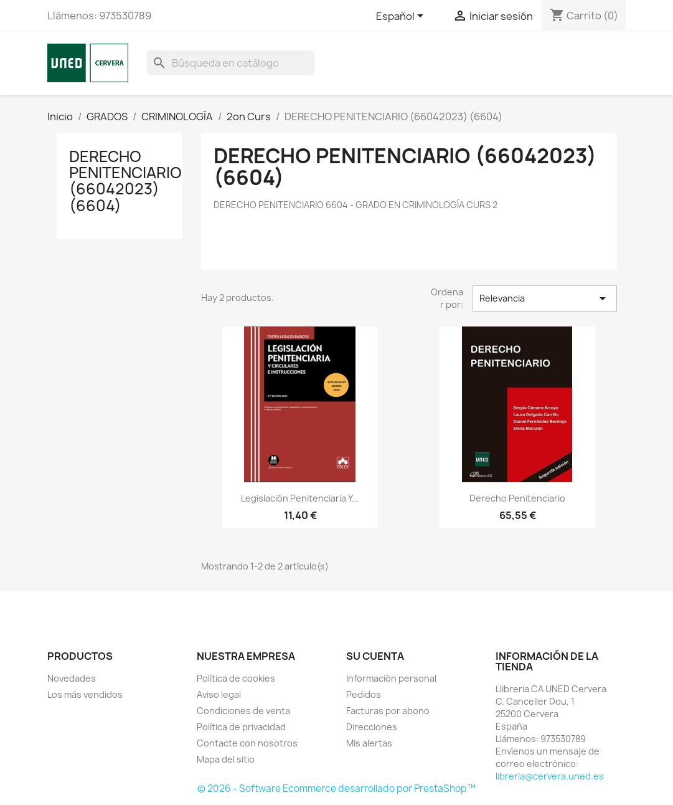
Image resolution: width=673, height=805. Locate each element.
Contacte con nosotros (247, 743)
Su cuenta (375, 656)
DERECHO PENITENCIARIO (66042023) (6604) (125, 181)
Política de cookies (236, 678)
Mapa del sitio (226, 759)
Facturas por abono (388, 711)
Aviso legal (219, 694)
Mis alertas (369, 743)
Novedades (71, 678)
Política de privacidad (241, 727)
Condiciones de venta (243, 711)
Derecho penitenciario (517, 498)
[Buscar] (230, 62)
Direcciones (371, 727)
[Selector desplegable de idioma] (402, 16)
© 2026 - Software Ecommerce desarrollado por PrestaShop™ (336, 788)
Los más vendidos (85, 694)
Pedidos (363, 694)
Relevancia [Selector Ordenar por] (544, 298)
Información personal (391, 678)
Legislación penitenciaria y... (300, 498)
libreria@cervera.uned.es (550, 776)
